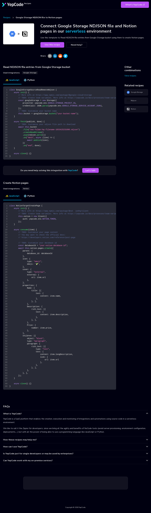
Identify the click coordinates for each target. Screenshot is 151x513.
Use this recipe (52, 44)
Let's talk (90, 170)
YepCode (72, 170)
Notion (131, 109)
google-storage (29, 73)
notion (26, 189)
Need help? (76, 44)
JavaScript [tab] (12, 80)
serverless (75, 31)
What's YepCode (135, 4)
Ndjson (131, 100)
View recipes (130, 75)
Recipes (6, 17)
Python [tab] (29, 80)
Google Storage (135, 92)
